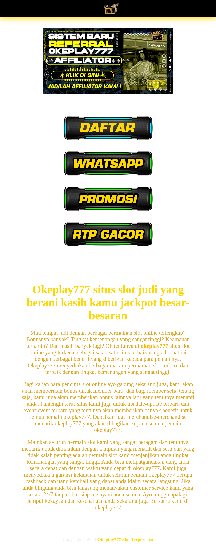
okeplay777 (154, 346)
